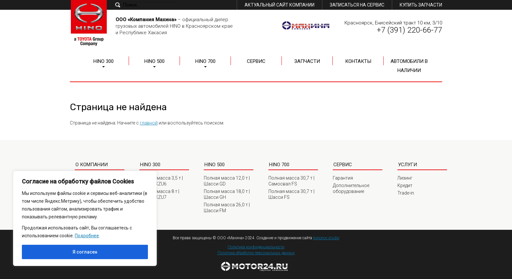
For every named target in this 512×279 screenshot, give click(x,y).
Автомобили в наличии (409, 65)
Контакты (358, 61)
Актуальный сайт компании (279, 4)
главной (149, 122)
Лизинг (404, 178)
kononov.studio (326, 238)
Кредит (404, 185)
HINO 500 (154, 61)
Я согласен (84, 252)
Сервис (256, 61)
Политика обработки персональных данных (256, 253)
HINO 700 (205, 61)
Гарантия (343, 178)
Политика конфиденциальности (256, 247)
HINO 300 (103, 61)
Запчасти (307, 61)
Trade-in (405, 193)
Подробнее (87, 235)
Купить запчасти (421, 4)
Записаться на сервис (357, 4)
